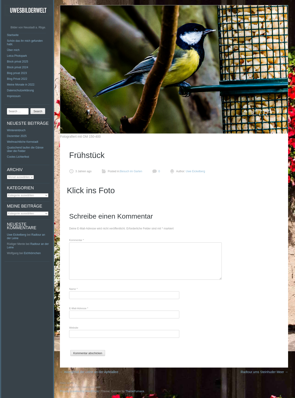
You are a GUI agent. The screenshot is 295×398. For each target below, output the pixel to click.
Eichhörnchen (32, 253)
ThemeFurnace (134, 391)
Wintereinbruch (16, 130)
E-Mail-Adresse (78, 308)
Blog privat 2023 (17, 73)
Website (73, 327)
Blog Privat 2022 (17, 78)
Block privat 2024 (17, 67)
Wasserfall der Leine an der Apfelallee (89, 372)
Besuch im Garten (131, 171)
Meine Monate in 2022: (21, 84)
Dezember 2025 (17, 136)
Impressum (14, 96)
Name (73, 289)
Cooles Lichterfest (18, 156)
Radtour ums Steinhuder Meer (264, 372)
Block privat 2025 (17, 61)
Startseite (13, 35)
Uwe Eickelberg (16, 234)
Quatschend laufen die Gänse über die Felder (25, 149)
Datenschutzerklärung (20, 90)
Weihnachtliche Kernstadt (22, 141)
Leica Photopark (17, 55)
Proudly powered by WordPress (79, 391)
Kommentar (76, 240)
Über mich (13, 50)
